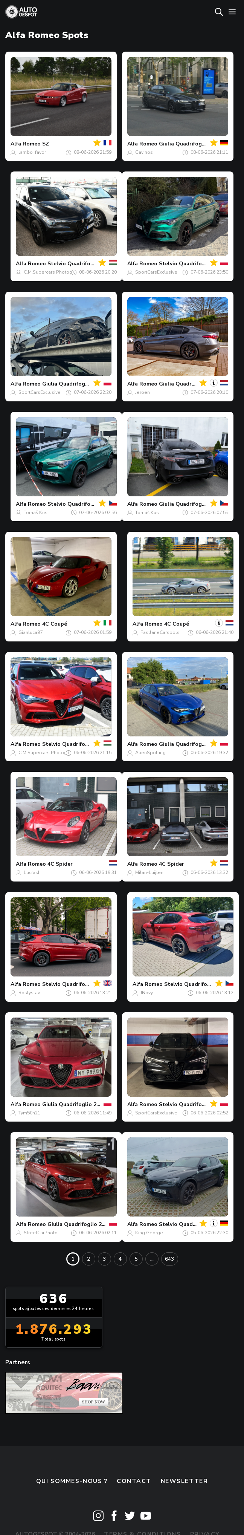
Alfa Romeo (26, 143)
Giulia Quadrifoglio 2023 (190, 143)
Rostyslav (29, 993)
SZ (45, 143)
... (152, 1259)
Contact (134, 1446)
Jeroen (142, 392)
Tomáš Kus (35, 513)
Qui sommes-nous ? (72, 1446)
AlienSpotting (150, 753)
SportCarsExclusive (156, 272)
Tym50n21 (29, 1113)
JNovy (146, 993)
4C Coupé (54, 623)
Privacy (205, 1499)
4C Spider (60, 864)
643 (169, 1259)
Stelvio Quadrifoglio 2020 (192, 1104)
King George (149, 1233)
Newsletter (184, 1446)
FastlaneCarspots (160, 632)
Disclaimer (122, 1516)
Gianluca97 (30, 632)
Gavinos (144, 152)
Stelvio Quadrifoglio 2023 (80, 263)
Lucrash (32, 872)
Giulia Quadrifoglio (67, 383)
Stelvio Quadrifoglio (68, 984)
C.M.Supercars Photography (54, 272)
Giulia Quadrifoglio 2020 (73, 1104)
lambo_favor (32, 152)
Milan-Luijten (149, 872)
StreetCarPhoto (41, 1233)
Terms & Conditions (142, 1499)
